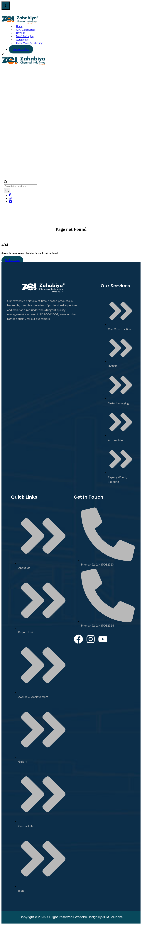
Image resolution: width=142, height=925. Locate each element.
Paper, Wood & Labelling (29, 43)
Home (64, 234)
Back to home (12, 260)
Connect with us (21, 49)
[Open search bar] (5, 182)
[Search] (7, 190)
